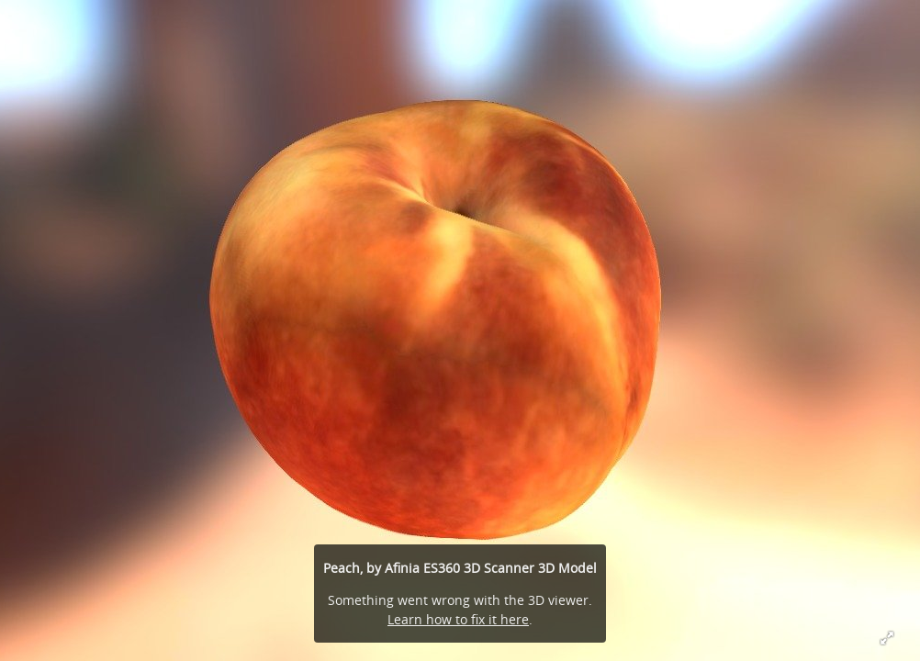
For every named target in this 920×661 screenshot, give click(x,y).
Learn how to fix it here (458, 619)
